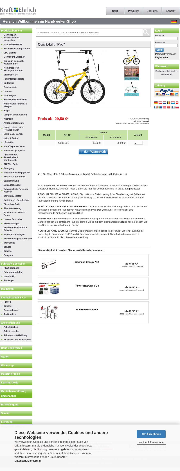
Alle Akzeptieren (151, 434)
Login (158, 30)
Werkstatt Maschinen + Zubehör (15, 229)
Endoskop (9, 83)
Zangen (8, 247)
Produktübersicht (11, 30)
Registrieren (161, 57)
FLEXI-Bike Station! (87, 309)
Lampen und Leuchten (15, 114)
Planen (7, 302)
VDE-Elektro (10, 53)
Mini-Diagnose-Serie (14, 146)
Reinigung (9, 168)
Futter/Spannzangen (14, 234)
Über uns (152, 11)
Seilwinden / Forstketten (16, 200)
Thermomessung (12, 208)
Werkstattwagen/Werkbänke (18, 238)
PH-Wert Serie (11, 164)
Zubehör (8, 251)
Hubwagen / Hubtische (15, 99)
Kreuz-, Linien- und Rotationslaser (13, 128)
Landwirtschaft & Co (13, 297)
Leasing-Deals (9, 382)
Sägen (7, 110)
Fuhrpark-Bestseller (13, 263)
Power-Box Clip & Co (87, 285)
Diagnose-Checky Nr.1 (87, 262)
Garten (5, 356)
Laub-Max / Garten (13, 134)
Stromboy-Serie (12, 204)
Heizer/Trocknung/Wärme (17, 48)
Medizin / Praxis (10, 373)
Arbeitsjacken (11, 327)
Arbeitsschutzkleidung (15, 335)
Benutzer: (160, 35)
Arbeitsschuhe (11, 331)
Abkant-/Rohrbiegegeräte (17, 172)
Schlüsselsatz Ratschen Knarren (16, 190)
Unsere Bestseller (13, 219)
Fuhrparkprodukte (13, 272)
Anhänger (9, 280)
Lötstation (9, 142)
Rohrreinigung (9, 404)
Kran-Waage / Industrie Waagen (15, 105)
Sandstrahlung (11, 181)
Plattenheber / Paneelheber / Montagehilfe (11, 157)
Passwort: (160, 42)
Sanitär (5, 413)
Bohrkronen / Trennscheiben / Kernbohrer (12, 38)
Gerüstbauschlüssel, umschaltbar (13, 393)
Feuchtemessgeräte (14, 79)
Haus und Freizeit (11, 348)
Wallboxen (7, 288)
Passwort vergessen (165, 54)
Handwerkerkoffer (13, 44)
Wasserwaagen (11, 223)
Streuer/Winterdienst (14, 176)
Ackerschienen (11, 310)
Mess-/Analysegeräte (14, 150)
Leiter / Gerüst (11, 138)
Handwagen (10, 95)
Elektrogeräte (11, 74)
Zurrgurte (9, 255)
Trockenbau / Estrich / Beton (15, 213)
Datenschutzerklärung (27, 460)
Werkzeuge (9, 243)
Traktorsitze (10, 314)
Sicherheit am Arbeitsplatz (17, 339)
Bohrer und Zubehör (14, 57)
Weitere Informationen (151, 442)
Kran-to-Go (9, 276)
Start (115, 11)
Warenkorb (161, 66)
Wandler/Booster (12, 196)
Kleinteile (8, 119)
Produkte (133, 11)
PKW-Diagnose (11, 268)
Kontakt (170, 11)
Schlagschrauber (12, 185)
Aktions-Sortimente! (14, 123)
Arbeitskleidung (10, 322)
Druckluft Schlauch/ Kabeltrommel (14, 62)
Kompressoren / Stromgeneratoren (13, 69)
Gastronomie (10, 87)
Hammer (8, 91)
